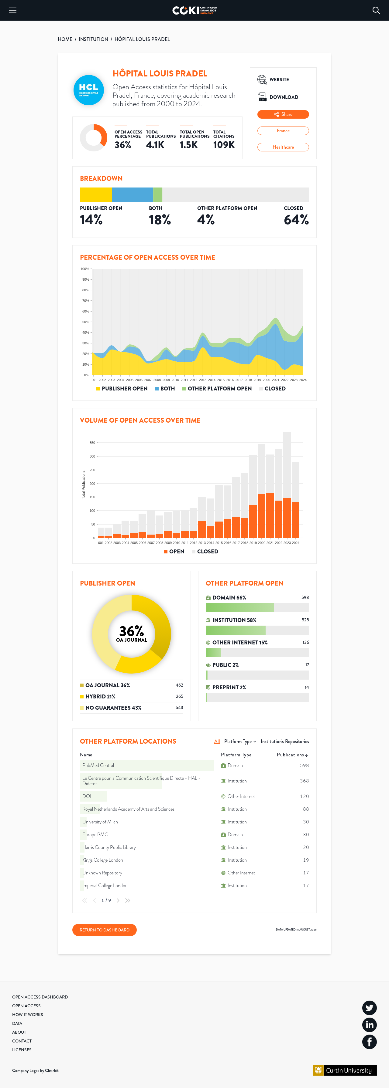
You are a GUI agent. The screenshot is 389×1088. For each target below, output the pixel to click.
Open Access (26, 1006)
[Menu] (13, 10)
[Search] (376, 10)
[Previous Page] (94, 900)
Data (17, 1023)
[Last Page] (128, 900)
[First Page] (85, 900)
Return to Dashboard (104, 930)
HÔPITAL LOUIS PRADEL (142, 39)
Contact (22, 1041)
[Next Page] (118, 900)
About (19, 1032)
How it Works (27, 1015)
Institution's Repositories (285, 741)
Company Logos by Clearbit (35, 1070)
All (217, 741)
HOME (65, 39)
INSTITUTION (93, 39)
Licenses (22, 1050)
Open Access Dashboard (40, 997)
